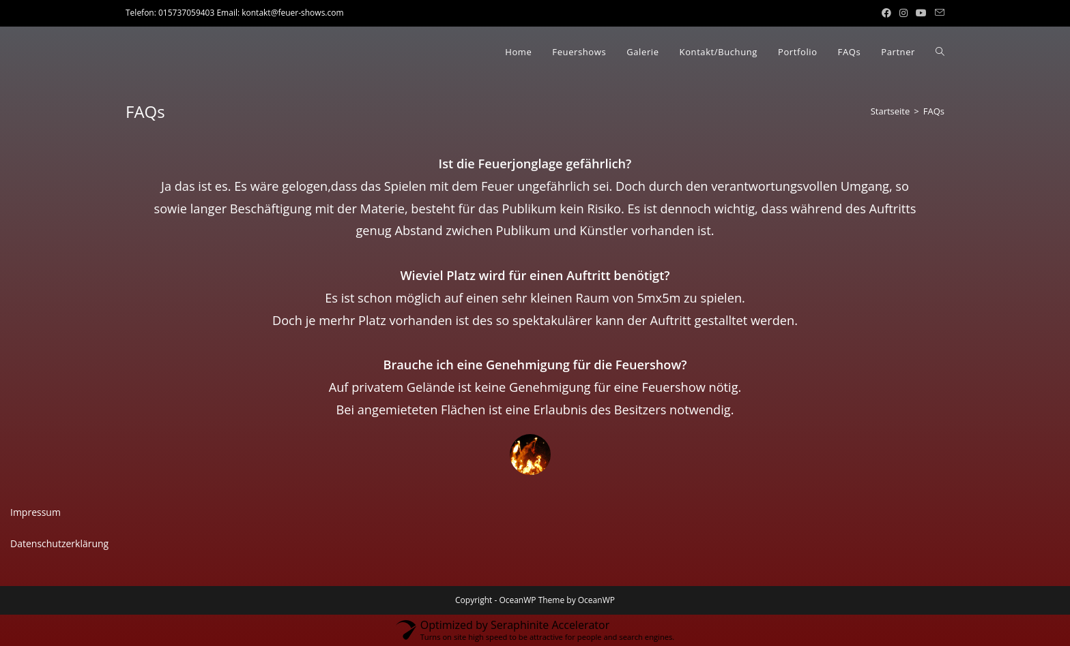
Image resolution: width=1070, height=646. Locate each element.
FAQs (933, 111)
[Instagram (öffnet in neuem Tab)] (903, 13)
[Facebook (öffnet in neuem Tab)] (886, 13)
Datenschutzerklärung (59, 543)
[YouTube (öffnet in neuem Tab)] (921, 13)
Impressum (35, 512)
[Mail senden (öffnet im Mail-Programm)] (937, 13)
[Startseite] (890, 111)
